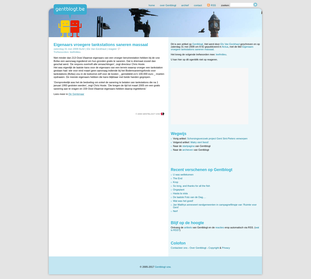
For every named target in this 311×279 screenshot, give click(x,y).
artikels (188, 227)
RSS (211, 5)
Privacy (226, 247)
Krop (175, 182)
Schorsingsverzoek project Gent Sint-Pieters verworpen (217, 138)
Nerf (175, 211)
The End (177, 178)
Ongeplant (178, 189)
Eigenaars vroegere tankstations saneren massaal (101, 44)
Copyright (213, 247)
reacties (219, 227)
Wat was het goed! (183, 201)
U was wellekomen (183, 174)
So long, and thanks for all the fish (191, 186)
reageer (112, 49)
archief (185, 5)
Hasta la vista (180, 193)
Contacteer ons (179, 247)
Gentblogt (197, 44)
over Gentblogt (168, 5)
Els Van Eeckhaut (96, 49)
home (152, 5)
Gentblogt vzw (162, 267)
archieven (188, 149)
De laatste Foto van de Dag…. (189, 197)
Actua (225, 46)
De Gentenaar (76, 94)
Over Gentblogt (198, 247)
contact (198, 5)
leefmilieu (75, 52)
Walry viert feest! (199, 142)
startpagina (189, 146)
